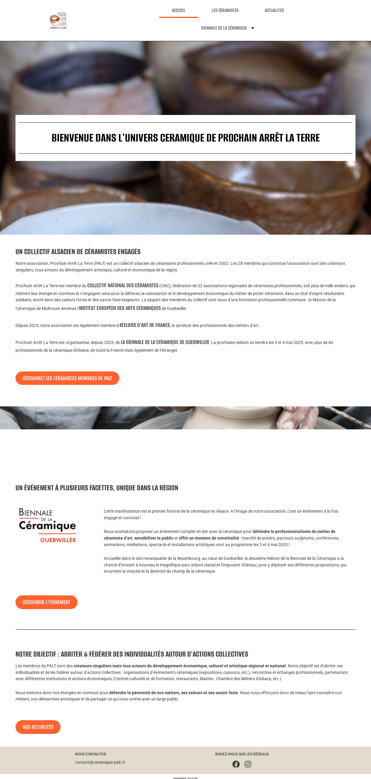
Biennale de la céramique (228, 28)
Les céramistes (225, 10)
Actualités (274, 10)
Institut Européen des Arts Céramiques (120, 308)
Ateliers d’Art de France (145, 325)
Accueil (179, 10)
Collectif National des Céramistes (122, 285)
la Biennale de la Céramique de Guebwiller (165, 342)
